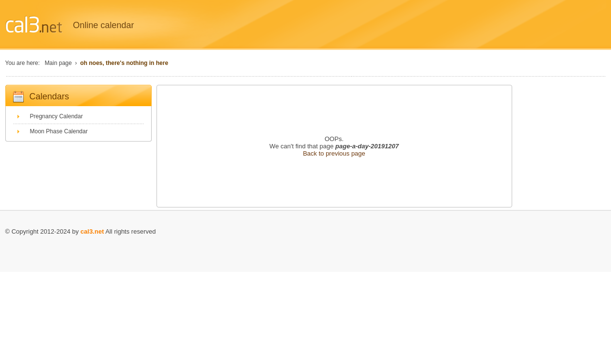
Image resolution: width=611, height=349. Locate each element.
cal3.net (92, 231)
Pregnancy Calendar (56, 116)
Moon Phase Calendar (59, 131)
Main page (58, 63)
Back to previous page (334, 153)
